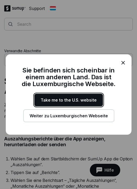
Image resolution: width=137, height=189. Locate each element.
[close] (123, 62)
